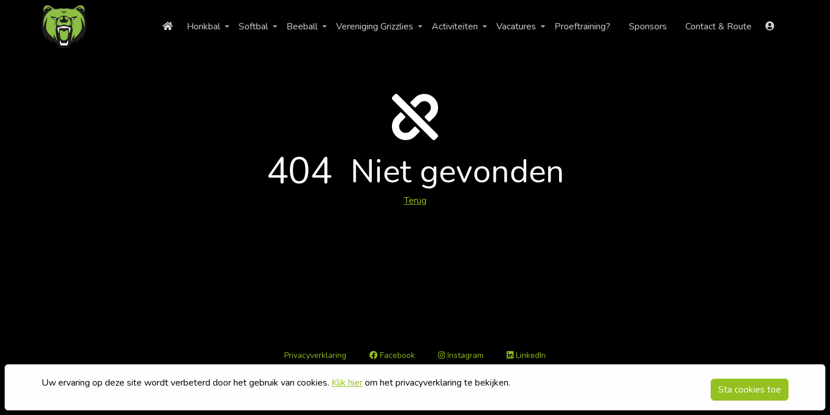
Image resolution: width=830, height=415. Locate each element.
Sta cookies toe (749, 389)
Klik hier (347, 382)
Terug (415, 200)
